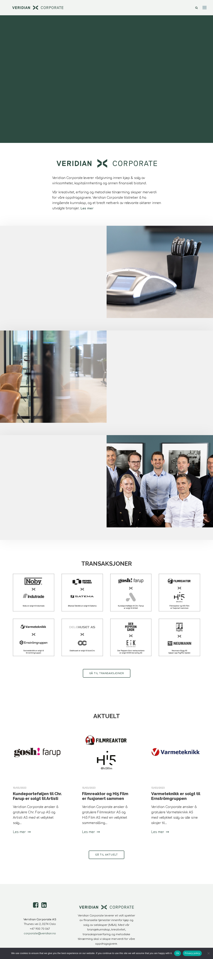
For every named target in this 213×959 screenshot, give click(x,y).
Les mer (87, 208)
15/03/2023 (89, 788)
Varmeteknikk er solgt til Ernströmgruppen (175, 796)
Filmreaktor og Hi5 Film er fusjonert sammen (105, 796)
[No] (208, 953)
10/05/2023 (19, 788)
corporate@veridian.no (40, 933)
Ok (177, 953)
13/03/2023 (158, 788)
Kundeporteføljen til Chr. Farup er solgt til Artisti (37, 796)
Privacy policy (192, 953)
